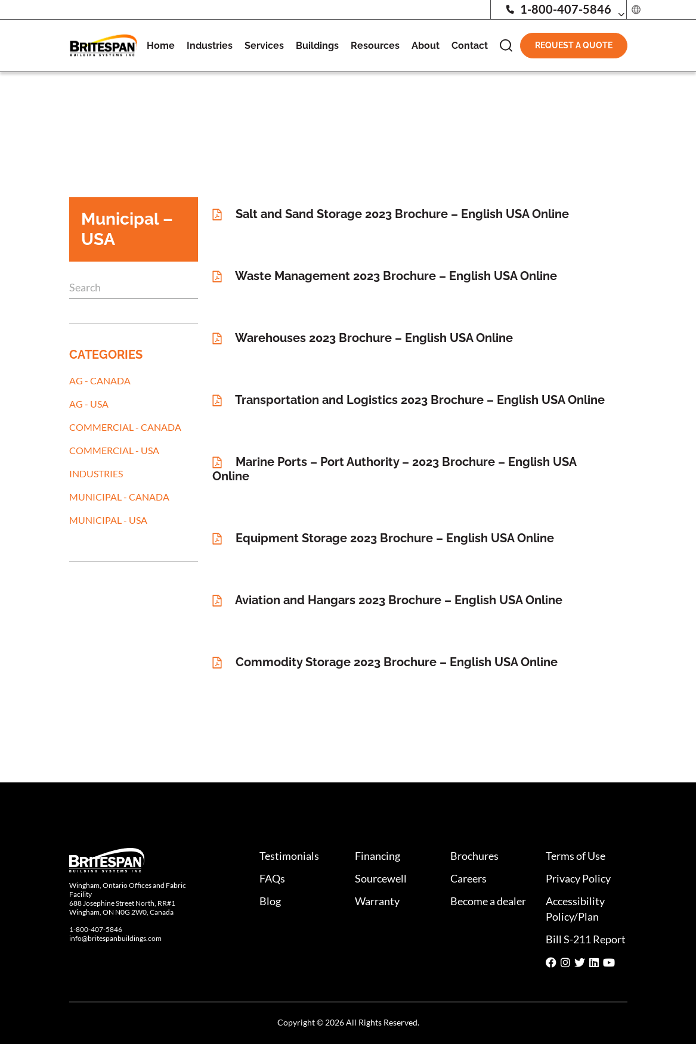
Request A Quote (574, 45)
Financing (377, 855)
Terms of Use (575, 855)
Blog (270, 901)
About (426, 45)
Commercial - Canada (125, 427)
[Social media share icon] (551, 963)
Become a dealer (488, 901)
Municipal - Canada (119, 496)
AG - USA (89, 403)
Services (264, 45)
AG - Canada (100, 380)
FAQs (272, 878)
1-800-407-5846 (558, 9)
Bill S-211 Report (586, 939)
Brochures (474, 855)
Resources (375, 45)
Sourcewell (381, 878)
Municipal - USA (108, 520)
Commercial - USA (114, 450)
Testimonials (289, 855)
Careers (468, 878)
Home (161, 45)
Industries (210, 45)
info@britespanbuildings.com (115, 938)
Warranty (377, 901)
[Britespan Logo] (103, 44)
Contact (469, 45)
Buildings (317, 45)
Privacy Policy (578, 878)
